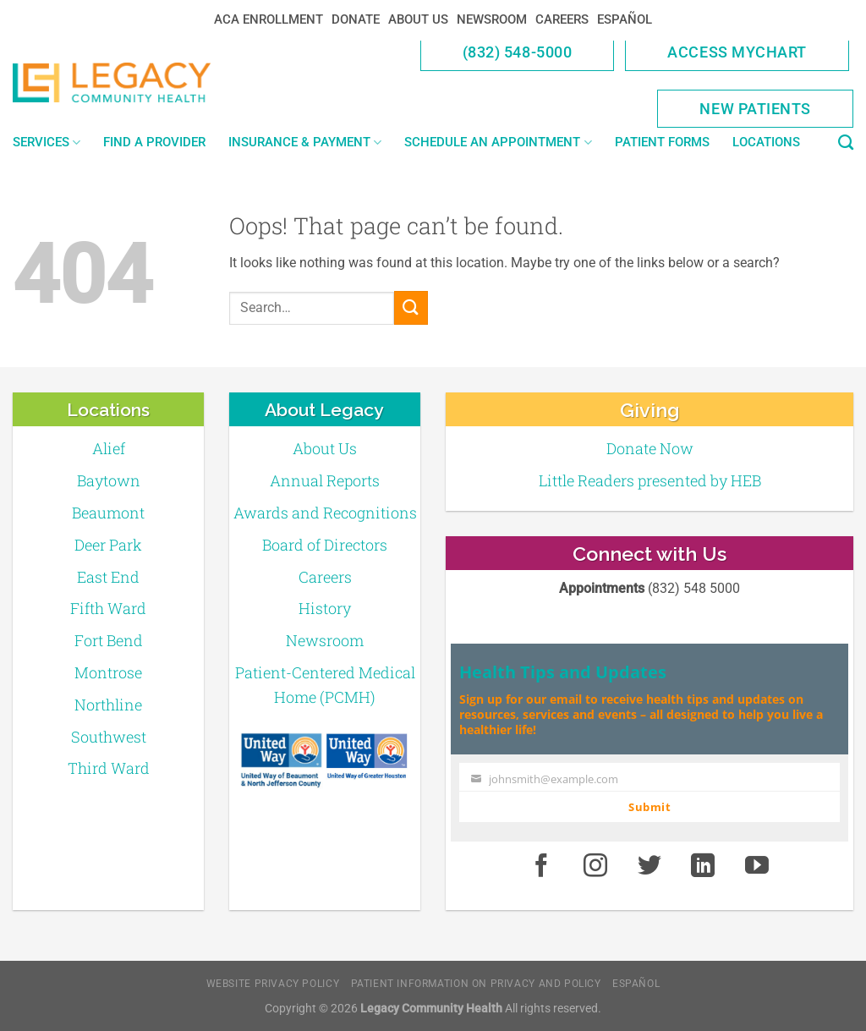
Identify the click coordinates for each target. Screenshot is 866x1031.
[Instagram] (595, 866)
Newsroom (492, 19)
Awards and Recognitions (325, 512)
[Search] (845, 143)
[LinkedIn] (703, 866)
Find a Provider (154, 142)
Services (46, 142)
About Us (418, 19)
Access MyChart (737, 52)
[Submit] (411, 307)
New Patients (755, 109)
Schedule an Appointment (497, 142)
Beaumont (108, 512)
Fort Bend (108, 640)
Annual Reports (325, 480)
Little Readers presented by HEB (650, 480)
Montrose (108, 672)
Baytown (108, 480)
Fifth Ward (108, 608)
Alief (108, 448)
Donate (356, 19)
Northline (108, 704)
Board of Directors (324, 545)
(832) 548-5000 (518, 52)
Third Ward (109, 768)
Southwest (108, 737)
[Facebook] (541, 866)
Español (624, 19)
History (325, 608)
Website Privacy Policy (272, 984)
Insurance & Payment (304, 142)
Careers (562, 19)
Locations (766, 142)
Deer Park (108, 545)
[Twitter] (649, 866)
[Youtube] (756, 866)
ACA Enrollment (268, 19)
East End (108, 577)
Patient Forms (662, 142)
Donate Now (649, 448)
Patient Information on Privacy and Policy (476, 984)
